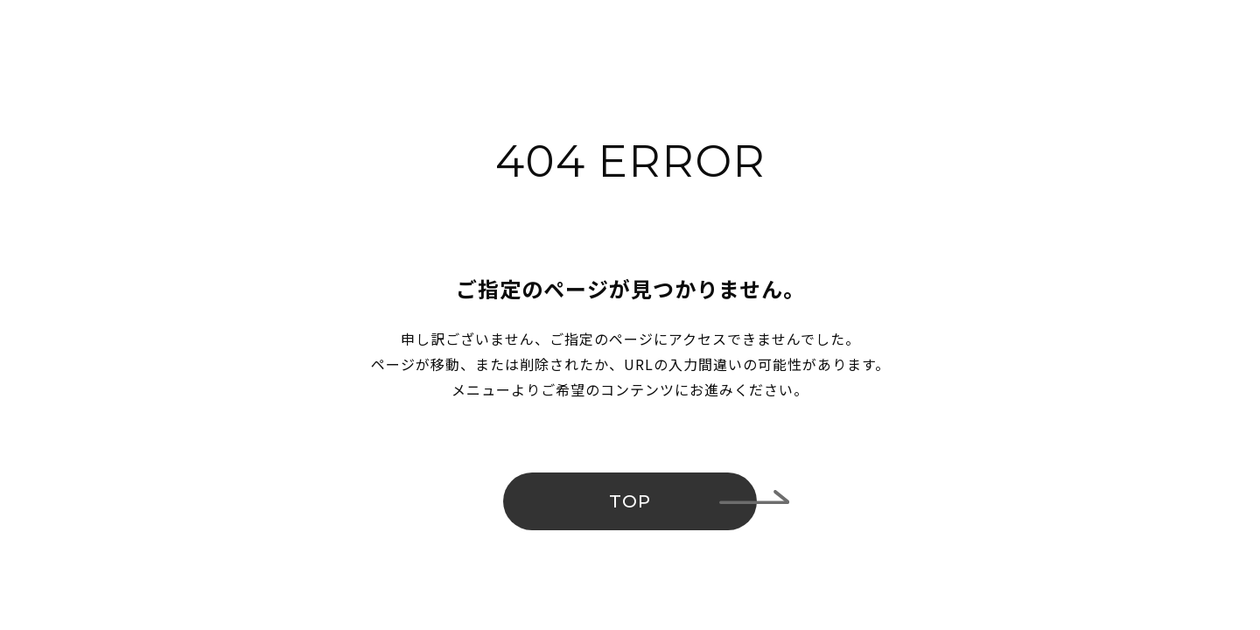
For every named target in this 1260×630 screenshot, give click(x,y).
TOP (630, 501)
